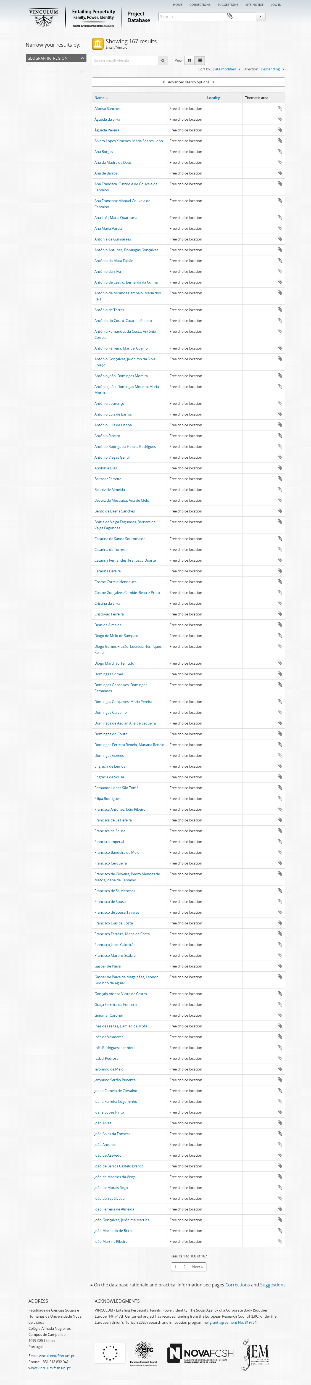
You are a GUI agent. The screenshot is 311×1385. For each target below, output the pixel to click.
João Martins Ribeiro (111, 1241)
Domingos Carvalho (110, 712)
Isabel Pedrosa (106, 1058)
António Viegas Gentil (112, 457)
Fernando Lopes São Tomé (116, 787)
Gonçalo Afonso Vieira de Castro (120, 993)
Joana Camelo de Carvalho (115, 1090)
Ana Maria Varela (108, 228)
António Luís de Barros (113, 414)
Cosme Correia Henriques (115, 581)
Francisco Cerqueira (110, 863)
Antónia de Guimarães (112, 239)
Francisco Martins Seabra (115, 955)
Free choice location (43, 73)
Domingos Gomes (109, 755)
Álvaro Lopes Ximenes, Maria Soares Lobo (128, 140)
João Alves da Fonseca (112, 1133)
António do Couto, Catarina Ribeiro (123, 320)
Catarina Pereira (107, 571)
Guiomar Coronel (108, 1015)
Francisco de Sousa (110, 901)
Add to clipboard (280, 108)
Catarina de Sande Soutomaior (119, 538)
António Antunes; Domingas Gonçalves (126, 249)
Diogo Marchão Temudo (114, 663)
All (29, 66)
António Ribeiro (107, 435)
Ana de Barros (105, 173)
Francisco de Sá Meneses (114, 890)
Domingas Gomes (108, 674)
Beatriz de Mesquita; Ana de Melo (121, 500)
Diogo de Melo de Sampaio (116, 635)
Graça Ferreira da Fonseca (115, 1004)
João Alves (102, 1122)
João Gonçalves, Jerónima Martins (121, 1219)
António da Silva (107, 271)
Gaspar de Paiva (107, 966)
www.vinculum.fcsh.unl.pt (49, 1367)
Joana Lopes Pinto (109, 1112)
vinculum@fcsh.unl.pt (57, 1355)
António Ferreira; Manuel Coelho (121, 348)
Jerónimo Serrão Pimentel (115, 1079)
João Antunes (105, 1144)
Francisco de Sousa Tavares (116, 912)
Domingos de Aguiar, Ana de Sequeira (125, 723)
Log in (276, 4)
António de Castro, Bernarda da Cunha (126, 282)
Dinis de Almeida (108, 624)
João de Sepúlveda (109, 1198)
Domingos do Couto (111, 733)
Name (99, 97)
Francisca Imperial (109, 841)
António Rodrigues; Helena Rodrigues (125, 446)
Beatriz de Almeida (109, 489)
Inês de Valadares (108, 1036)
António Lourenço (109, 403)
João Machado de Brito (113, 1230)
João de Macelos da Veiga (115, 1176)
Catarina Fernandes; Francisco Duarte (125, 560)
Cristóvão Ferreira (109, 614)
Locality (213, 97)
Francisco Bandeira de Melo (116, 852)
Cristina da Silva (107, 603)
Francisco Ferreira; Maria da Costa (122, 933)
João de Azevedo (108, 1155)
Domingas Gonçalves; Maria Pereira (123, 701)
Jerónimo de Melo (108, 1069)
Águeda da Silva (107, 119)
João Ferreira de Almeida (114, 1209)
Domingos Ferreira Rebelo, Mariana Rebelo (129, 744)
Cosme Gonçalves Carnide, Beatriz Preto (127, 592)
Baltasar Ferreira (107, 478)
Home (177, 4)
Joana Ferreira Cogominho (115, 1101)
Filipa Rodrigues (107, 798)
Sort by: (204, 69)
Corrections (199, 4)
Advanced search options (188, 82)
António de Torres (109, 309)
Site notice (254, 4)
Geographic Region (47, 57)
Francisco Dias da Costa (113, 923)
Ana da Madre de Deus (112, 162)
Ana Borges (103, 151)
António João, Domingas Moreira (121, 375)
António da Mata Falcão (113, 260)
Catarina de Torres (109, 549)
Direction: (251, 69)
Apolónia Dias (105, 468)
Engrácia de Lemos (109, 766)
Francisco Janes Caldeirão (115, 944)
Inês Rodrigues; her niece (114, 1047)
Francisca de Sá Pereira (113, 820)
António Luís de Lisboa (113, 424)
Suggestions (228, 4)
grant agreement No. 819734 (233, 1322)
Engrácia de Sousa (109, 777)
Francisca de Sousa (109, 830)
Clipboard (277, 16)
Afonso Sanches (107, 108)
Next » (197, 1266)
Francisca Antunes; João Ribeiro (120, 809)
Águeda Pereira (106, 130)
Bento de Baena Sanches (114, 511)
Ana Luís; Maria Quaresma (115, 217)
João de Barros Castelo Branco (119, 1166)
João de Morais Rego (111, 1187)
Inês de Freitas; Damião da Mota (120, 1026)
